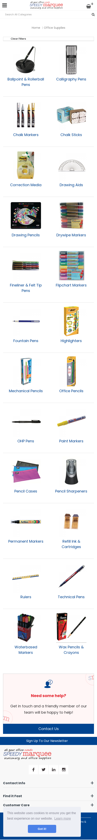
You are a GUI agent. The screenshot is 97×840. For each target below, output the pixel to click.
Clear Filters (18, 39)
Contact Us (48, 728)
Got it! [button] (42, 828)
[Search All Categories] (48, 14)
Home (36, 28)
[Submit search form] (93, 14)
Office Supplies (54, 28)
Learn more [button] (62, 818)
